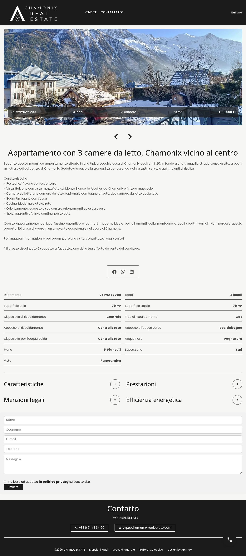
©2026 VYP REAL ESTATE (69, 550)
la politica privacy (54, 481)
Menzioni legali (99, 550)
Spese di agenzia (123, 550)
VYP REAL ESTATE (125, 517)
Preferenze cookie (151, 550)
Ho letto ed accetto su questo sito (49, 481)
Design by (179, 550)
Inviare (13, 487)
